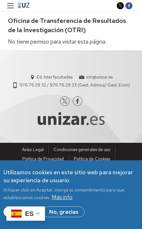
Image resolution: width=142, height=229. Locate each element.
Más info (62, 198)
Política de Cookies (92, 159)
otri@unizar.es (99, 77)
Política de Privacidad (43, 159)
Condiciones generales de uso (82, 149)
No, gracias (63, 213)
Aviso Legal (33, 149)
